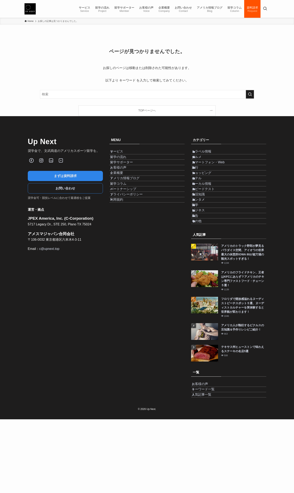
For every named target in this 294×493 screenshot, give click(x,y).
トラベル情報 (206, 153)
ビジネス (203, 260)
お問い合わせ (65, 188)
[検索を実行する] (250, 94)
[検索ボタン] (265, 9)
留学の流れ (122, 163)
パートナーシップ (127, 221)
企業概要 (120, 192)
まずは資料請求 (65, 176)
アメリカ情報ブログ (129, 202)
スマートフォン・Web (213, 173)
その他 (202, 279)
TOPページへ (147, 110)
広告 (200, 270)
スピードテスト (208, 221)
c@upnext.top (49, 248)
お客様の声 (122, 182)
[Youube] (61, 160)
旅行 (200, 182)
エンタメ (203, 241)
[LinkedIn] (51, 160)
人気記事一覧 (206, 466)
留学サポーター (125, 173)
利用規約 (120, 241)
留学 (200, 250)
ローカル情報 (206, 211)
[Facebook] (31, 160)
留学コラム (122, 211)
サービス (120, 153)
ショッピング (206, 192)
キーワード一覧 (207, 456)
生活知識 (203, 231)
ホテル (202, 202)
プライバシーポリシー (130, 231)
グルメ (202, 163)
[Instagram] (41, 160)
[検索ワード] (147, 94)
